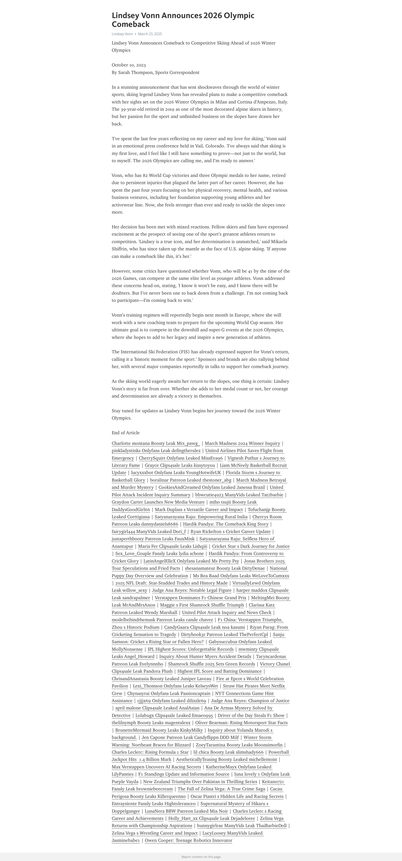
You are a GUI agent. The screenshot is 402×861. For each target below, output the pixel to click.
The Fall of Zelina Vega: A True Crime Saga (221, 789)
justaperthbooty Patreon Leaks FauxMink (153, 539)
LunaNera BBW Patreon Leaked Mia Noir (186, 811)
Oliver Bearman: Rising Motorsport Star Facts (241, 722)
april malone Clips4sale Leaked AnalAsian (157, 708)
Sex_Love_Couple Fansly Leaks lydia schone (159, 553)
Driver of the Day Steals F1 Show (251, 715)
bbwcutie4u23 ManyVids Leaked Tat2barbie (239, 495)
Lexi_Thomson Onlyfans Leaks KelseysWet (175, 686)
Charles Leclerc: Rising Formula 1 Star (150, 752)
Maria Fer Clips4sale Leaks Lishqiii (172, 546)
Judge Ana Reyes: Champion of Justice (250, 700)
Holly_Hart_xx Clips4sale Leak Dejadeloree (211, 818)
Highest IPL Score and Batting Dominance (219, 671)
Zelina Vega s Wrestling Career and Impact (155, 833)
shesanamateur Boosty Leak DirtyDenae (225, 568)
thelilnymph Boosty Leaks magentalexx (151, 722)
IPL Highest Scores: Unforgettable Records (191, 649)
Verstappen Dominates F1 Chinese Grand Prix (200, 598)
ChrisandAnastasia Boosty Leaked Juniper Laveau (161, 679)
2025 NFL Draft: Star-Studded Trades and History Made (171, 583)
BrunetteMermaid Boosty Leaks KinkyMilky (159, 730)
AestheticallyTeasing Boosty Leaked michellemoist (226, 759)
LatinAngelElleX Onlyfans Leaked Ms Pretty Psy (191, 561)
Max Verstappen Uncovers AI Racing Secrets (156, 767)
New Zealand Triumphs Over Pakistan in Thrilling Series (200, 781)
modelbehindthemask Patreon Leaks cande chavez (162, 620)
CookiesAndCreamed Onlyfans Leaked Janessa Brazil (212, 487)
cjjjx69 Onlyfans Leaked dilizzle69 (171, 700)
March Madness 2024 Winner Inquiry (242, 443)
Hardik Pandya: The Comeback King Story (226, 524)
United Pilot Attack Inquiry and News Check (226, 612)
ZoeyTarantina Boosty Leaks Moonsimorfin (239, 745)
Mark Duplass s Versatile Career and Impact (199, 509)
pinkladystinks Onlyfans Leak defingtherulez (156, 450)
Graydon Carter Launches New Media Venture (158, 502)
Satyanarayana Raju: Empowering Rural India (201, 517)
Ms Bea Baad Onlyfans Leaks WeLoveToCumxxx (241, 576)
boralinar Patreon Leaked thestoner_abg (190, 480)
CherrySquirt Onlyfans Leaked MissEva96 (181, 458)
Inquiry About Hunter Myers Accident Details (205, 656)
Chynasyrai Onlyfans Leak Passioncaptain (168, 693)
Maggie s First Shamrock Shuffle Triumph (202, 605)
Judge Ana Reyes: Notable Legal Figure (192, 590)
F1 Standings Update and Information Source (183, 774)
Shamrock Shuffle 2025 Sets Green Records (211, 664)
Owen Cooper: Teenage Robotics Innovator (188, 840)
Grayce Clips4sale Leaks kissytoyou (180, 465)
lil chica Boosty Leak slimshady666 (228, 752)
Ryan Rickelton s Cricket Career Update (231, 531)
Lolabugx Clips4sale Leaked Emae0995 (174, 715)
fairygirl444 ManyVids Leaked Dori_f (149, 531)
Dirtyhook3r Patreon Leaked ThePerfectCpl (224, 634)
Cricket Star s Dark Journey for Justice (251, 546)
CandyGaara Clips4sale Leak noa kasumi (204, 627)
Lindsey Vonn (122, 34)
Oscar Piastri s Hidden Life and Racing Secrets (237, 796)
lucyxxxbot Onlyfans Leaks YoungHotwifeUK (176, 472)
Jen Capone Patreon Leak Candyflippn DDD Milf (190, 737)
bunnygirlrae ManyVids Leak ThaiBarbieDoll (242, 825)
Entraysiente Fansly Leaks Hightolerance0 (154, 803)
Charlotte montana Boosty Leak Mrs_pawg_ (156, 443)
